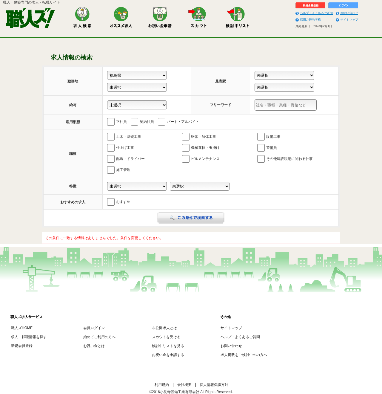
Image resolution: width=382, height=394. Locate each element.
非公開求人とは (164, 328)
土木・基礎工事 (124, 137)
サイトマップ (349, 19)
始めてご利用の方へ (99, 337)
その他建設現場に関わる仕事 (285, 159)
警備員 (267, 148)
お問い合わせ (349, 13)
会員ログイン (94, 328)
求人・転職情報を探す (29, 337)
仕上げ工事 (120, 148)
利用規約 (162, 385)
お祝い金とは (94, 346)
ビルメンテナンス (201, 159)
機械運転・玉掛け (201, 148)
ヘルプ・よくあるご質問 (316, 13)
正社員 (117, 122)
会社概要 (184, 385)
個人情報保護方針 (214, 385)
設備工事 (269, 137)
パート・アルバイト (178, 122)
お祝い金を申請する (168, 355)
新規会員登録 (22, 346)
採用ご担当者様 (310, 19)
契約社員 (142, 122)
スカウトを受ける (166, 337)
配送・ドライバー (126, 159)
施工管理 (118, 170)
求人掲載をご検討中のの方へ (244, 355)
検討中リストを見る (168, 346)
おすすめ (118, 202)
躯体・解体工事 (199, 137)
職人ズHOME (22, 328)
